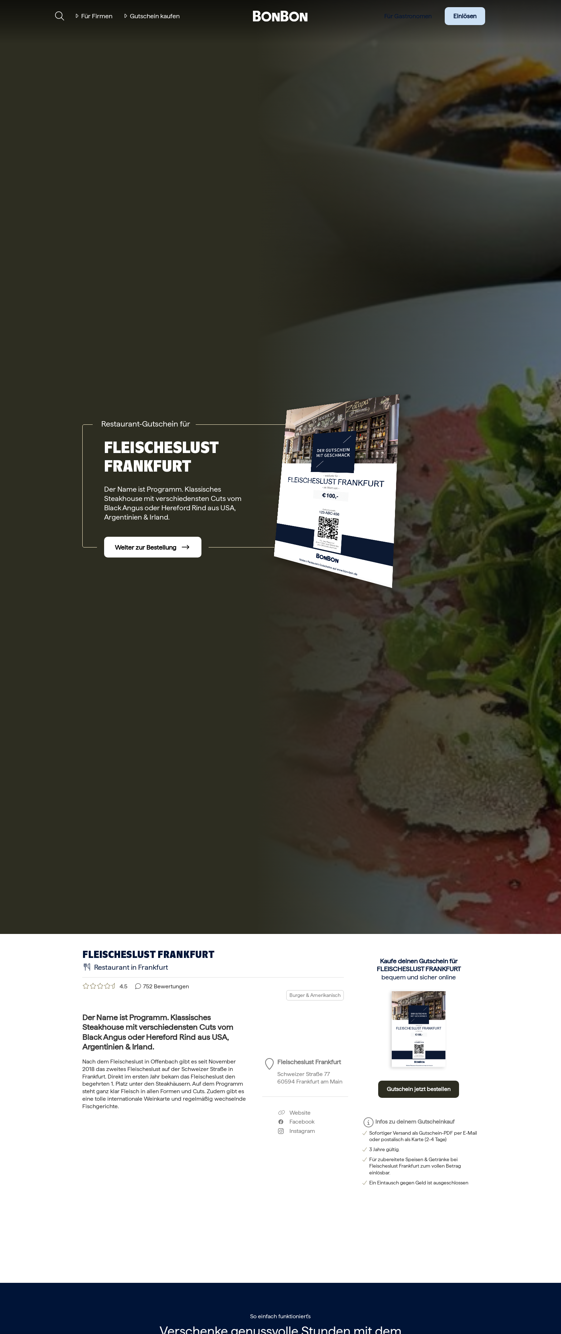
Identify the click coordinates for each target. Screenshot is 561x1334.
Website (294, 1112)
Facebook (296, 1121)
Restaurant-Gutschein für (145, 423)
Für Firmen (96, 16)
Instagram (296, 1131)
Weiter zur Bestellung (145, 547)
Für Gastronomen (408, 16)
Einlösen (465, 16)
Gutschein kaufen (155, 16)
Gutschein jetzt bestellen (418, 1089)
